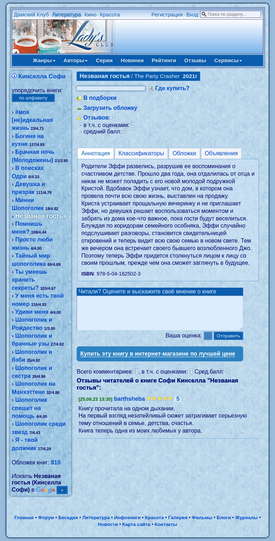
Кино (91, 14)
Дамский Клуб (31, 14)
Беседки (68, 517)
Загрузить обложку (110, 108)
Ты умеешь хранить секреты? (29, 280)
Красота (110, 14)
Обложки (184, 153)
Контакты (166, 524)
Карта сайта (136, 524)
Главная (24, 517)
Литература (66, 14)
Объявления (221, 153)
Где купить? (172, 88)
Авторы (75, 60)
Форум (46, 517)
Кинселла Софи (42, 76)
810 (56, 462)
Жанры (44, 60)
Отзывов (96, 117)
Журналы (246, 517)
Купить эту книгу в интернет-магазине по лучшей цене (157, 360)
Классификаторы (141, 153)
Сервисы (228, 60)
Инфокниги (127, 517)
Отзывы (195, 60)
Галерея (178, 517)
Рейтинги (164, 60)
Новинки (132, 60)
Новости (108, 524)
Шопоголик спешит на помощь (29, 408)
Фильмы (202, 517)
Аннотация (95, 153)
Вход (192, 14)
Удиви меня (31, 312)
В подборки (100, 98)
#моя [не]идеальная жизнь (32, 120)
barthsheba (129, 405)
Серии (104, 60)
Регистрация (167, 14)
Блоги (224, 517)
